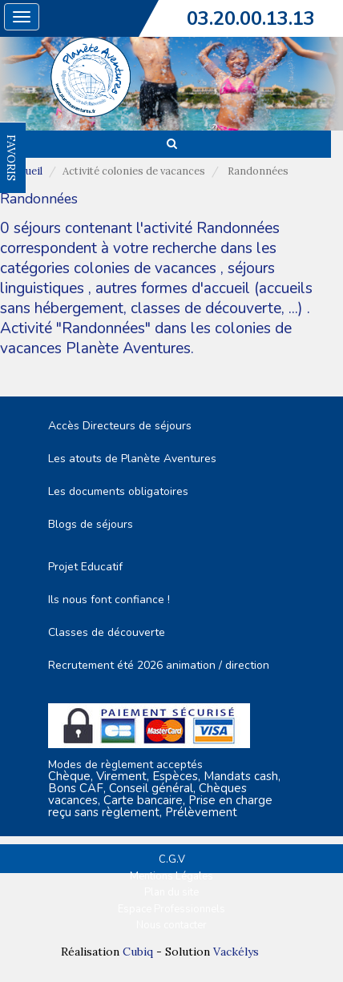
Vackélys (236, 951)
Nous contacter (171, 925)
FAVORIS (11, 158)
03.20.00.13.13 (251, 18)
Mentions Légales (171, 876)
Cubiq (138, 951)
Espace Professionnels (171, 909)
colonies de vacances (147, 268)
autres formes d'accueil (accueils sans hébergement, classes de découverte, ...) (156, 298)
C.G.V (172, 859)
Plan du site (171, 892)
